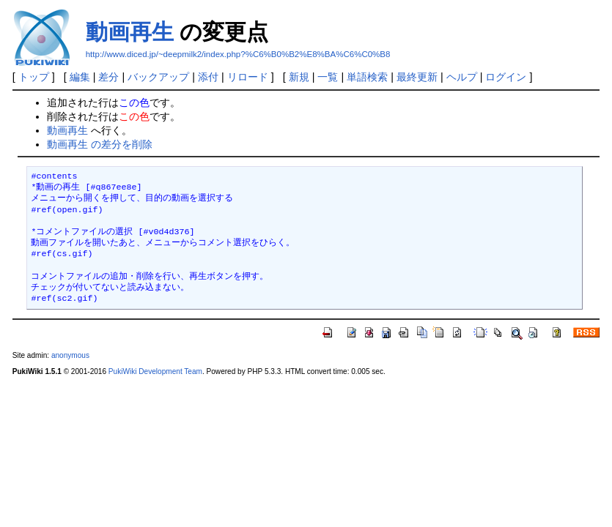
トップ (33, 77)
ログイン (505, 77)
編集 (80, 77)
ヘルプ (461, 77)
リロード (247, 77)
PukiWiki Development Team (155, 371)
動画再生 (130, 32)
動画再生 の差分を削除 (99, 144)
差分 (108, 77)
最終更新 (417, 77)
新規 (299, 77)
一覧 (327, 77)
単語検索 (367, 77)
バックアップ (158, 77)
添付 (208, 77)
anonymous (70, 355)
